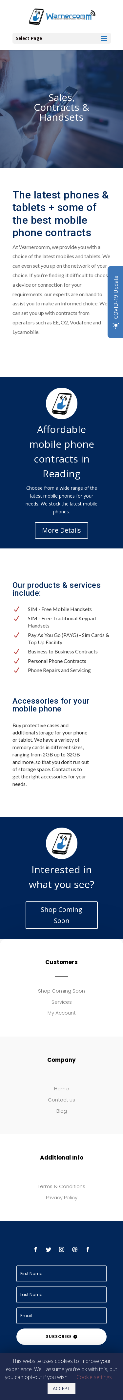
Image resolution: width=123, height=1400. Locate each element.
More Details (61, 530)
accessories (54, 776)
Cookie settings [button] (94, 1377)
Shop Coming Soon (61, 915)
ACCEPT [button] (61, 1388)
